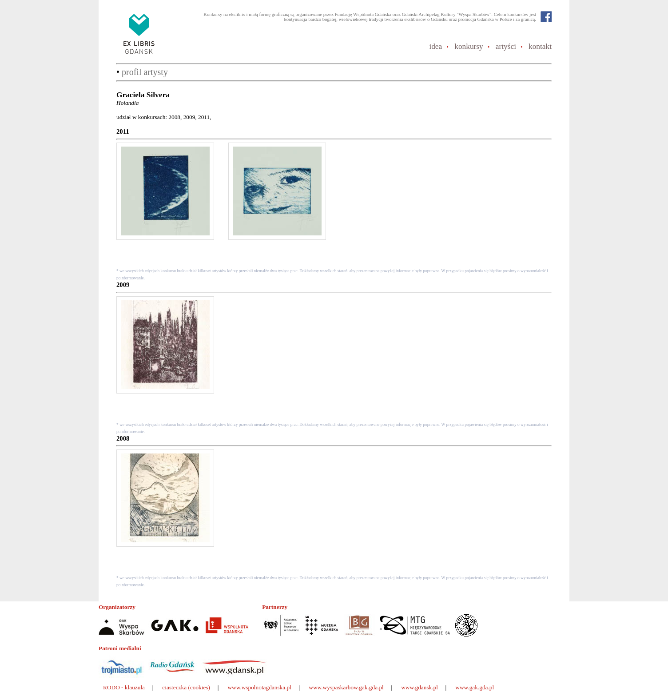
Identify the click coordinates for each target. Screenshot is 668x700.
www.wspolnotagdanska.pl (259, 687)
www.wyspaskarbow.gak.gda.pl (346, 687)
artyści (506, 46)
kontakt (540, 46)
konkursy (468, 46)
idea (435, 46)
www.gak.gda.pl (474, 687)
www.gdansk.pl (419, 687)
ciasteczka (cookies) (186, 687)
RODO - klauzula (124, 687)
